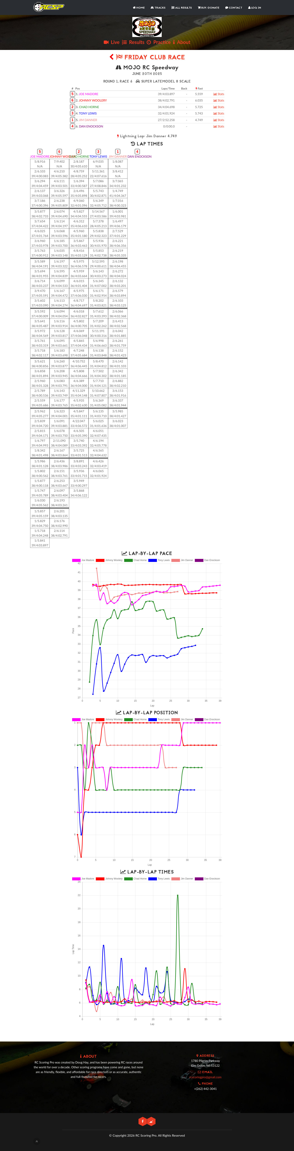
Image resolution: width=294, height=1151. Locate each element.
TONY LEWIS (88, 113)
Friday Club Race (147, 58)
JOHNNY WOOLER (63, 156)
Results (133, 42)
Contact (233, 8)
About (181, 42)
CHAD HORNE (89, 107)
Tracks (158, 8)
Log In (254, 8)
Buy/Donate (208, 8)
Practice (159, 42)
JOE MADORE (88, 94)
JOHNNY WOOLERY (93, 100)
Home (139, 8)
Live (112, 42)
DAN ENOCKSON (91, 126)
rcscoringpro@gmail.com (205, 1077)
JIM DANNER (88, 120)
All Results (181, 8)
